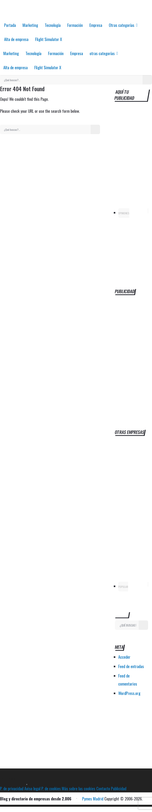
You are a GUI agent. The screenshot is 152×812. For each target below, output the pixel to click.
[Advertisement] (131, 356)
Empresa (95, 25)
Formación (75, 25)
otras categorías (102, 53)
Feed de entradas (131, 666)
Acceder (124, 657)
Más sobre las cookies (78, 788)
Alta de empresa (16, 39)
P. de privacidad (11, 788)
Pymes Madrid (10, 778)
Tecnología (53, 25)
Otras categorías (121, 25)
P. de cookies (51, 788)
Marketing (30, 25)
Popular (123, 587)
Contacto (103, 788)
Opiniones (123, 213)
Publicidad (118, 788)
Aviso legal (32, 788)
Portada (10, 25)
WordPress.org (129, 693)
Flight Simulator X (48, 39)
